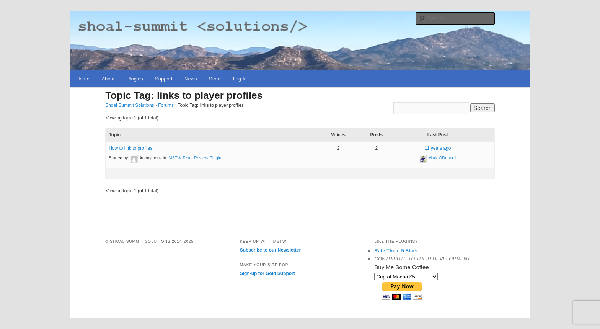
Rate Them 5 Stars (395, 251)
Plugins (135, 79)
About (107, 79)
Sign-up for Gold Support (267, 273)
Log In (240, 79)
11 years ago (437, 148)
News (190, 79)
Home (83, 79)
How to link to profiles (130, 148)
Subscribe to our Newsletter (270, 250)
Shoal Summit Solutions (129, 105)
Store (215, 79)
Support (164, 79)
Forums (166, 105)
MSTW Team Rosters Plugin (194, 157)
